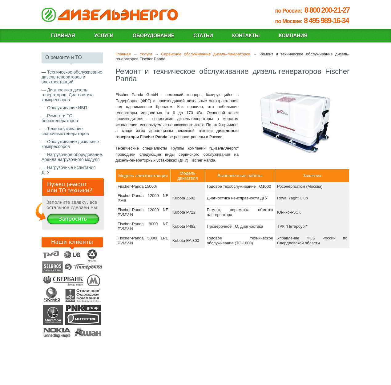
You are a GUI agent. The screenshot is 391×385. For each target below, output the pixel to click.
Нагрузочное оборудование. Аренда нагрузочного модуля (72, 157)
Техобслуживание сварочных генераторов (65, 131)
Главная (63, 35)
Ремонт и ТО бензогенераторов (60, 118)
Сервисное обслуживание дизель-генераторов (205, 54)
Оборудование (153, 35)
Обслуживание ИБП (67, 107)
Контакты (246, 35)
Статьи (203, 35)
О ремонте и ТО (63, 57)
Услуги (104, 35)
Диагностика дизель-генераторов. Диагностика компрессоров (68, 94)
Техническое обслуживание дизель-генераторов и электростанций (72, 77)
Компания (293, 35)
